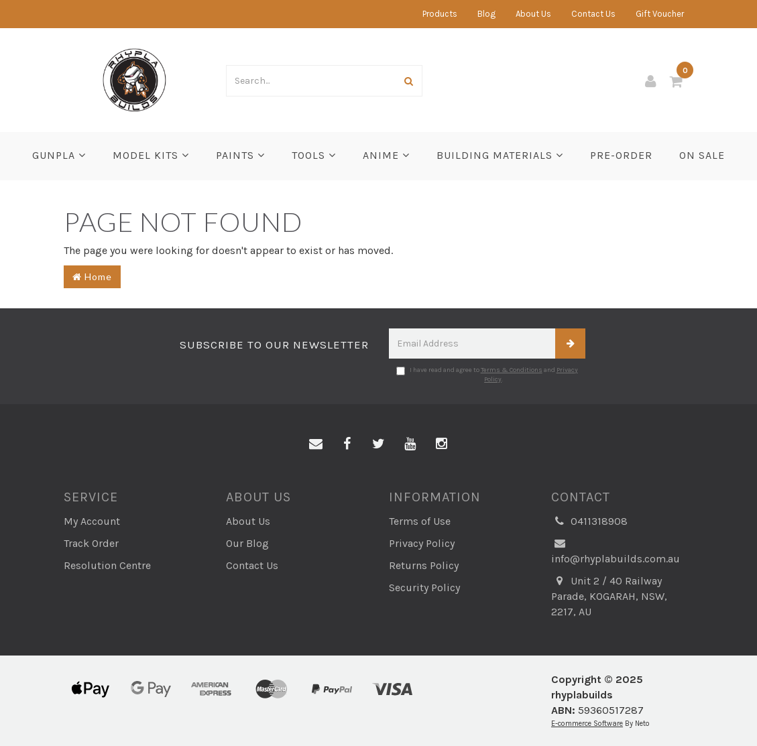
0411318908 (589, 522)
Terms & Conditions (511, 370)
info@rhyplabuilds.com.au (615, 550)
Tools (314, 155)
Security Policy (424, 587)
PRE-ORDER (621, 155)
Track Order (91, 543)
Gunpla (59, 155)
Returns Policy (424, 565)
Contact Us (593, 14)
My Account (92, 521)
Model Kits (151, 155)
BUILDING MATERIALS (499, 155)
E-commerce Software (587, 723)
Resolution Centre (107, 565)
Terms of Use (420, 521)
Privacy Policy (422, 543)
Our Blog (247, 543)
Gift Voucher (660, 14)
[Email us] (315, 444)
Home (92, 276)
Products (439, 14)
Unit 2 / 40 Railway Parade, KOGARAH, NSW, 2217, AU (609, 596)
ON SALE (702, 155)
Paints (240, 155)
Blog (486, 14)
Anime (386, 155)
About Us (533, 14)
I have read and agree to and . (487, 374)
